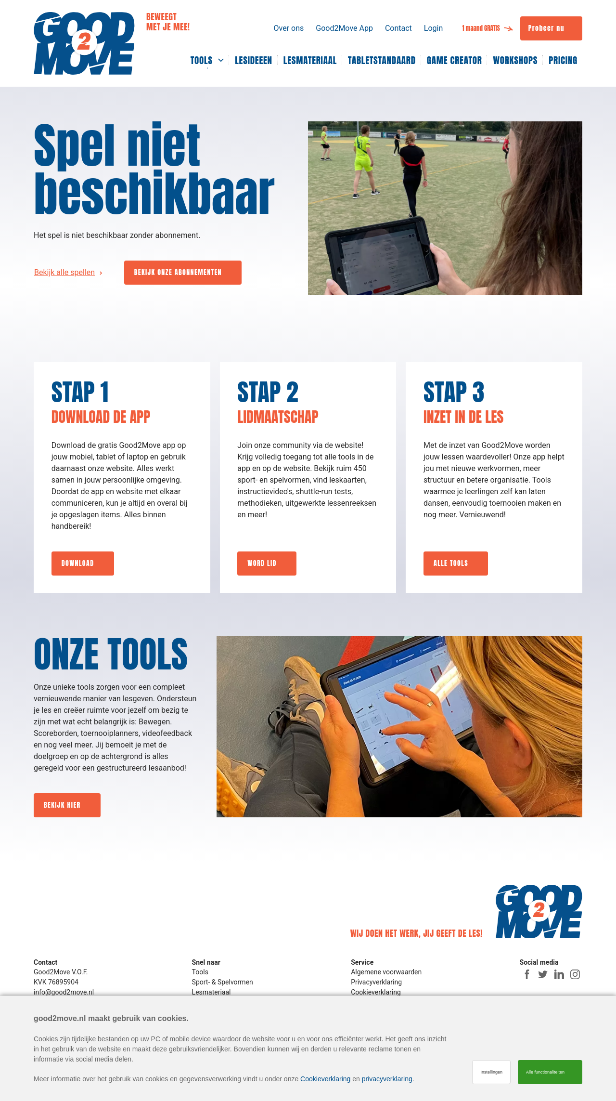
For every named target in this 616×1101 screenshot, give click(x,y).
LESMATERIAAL (310, 60)
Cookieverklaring (376, 992)
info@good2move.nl (64, 992)
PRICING (563, 60)
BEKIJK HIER (62, 805)
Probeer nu (546, 28)
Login (433, 28)
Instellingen (491, 1072)
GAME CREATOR (454, 60)
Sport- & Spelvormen (222, 982)
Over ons (288, 28)
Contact (398, 28)
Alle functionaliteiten (545, 1072)
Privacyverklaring (376, 982)
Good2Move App (344, 28)
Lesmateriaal (211, 992)
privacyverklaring (387, 1079)
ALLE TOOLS (451, 563)
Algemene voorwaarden (386, 972)
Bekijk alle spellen (64, 272)
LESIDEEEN (253, 60)
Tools (200, 972)
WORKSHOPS (515, 60)
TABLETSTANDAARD (382, 60)
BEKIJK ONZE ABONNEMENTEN (178, 272)
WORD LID (261, 563)
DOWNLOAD (78, 563)
